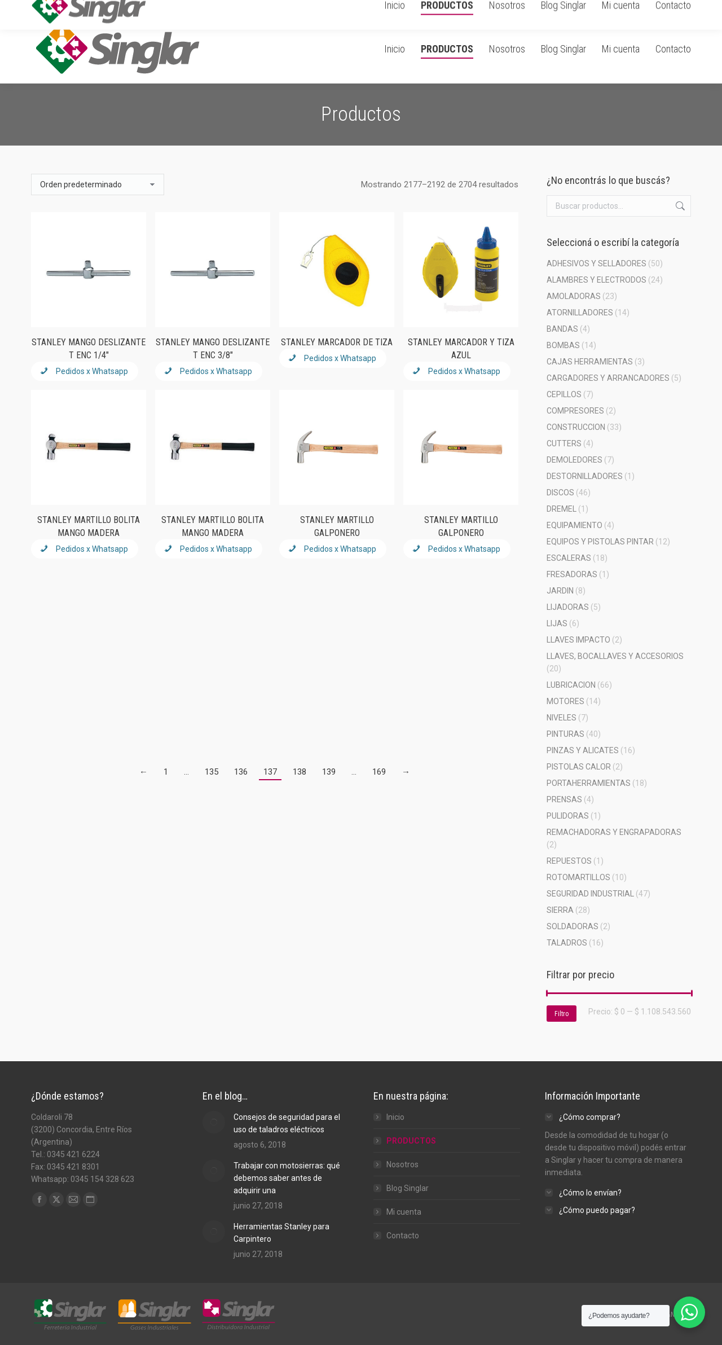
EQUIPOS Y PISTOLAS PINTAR (600, 541)
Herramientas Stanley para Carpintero (281, 1232)
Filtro (561, 1014)
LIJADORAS (568, 607)
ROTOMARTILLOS (578, 877)
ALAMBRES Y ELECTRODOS (596, 279)
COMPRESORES (575, 410)
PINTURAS (565, 734)
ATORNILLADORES (580, 312)
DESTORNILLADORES (585, 476)
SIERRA (560, 910)
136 (241, 772)
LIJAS (557, 623)
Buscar (679, 206)
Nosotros (402, 1164)
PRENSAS (564, 799)
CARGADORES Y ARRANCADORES (608, 378)
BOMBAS (563, 345)
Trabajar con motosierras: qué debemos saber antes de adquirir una (287, 1178)
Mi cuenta (403, 1211)
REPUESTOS (569, 860)
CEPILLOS (564, 394)
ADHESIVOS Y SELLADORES (596, 263)
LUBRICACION (571, 684)
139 (329, 772)
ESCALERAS (569, 557)
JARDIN (560, 590)
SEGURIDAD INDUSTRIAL (590, 893)
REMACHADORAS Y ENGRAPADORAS (614, 832)
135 (211, 772)
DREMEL (561, 508)
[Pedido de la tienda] (97, 184)
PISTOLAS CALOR (579, 766)
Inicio (395, 1117)
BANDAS (562, 328)
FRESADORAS (572, 574)
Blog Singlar (407, 1188)
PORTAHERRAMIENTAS (589, 783)
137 (270, 772)
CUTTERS (564, 443)
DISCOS (560, 492)
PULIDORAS (568, 815)
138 (299, 772)
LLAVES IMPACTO (578, 639)
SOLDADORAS (572, 926)
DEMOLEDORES (574, 459)
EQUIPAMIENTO (574, 525)
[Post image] (213, 1122)
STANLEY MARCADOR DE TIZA (337, 342)
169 (379, 772)
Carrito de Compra (566, 7)
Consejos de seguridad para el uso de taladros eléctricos (287, 1123)
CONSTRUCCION (576, 427)
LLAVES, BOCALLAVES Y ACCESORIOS (615, 656)
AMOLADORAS (574, 296)
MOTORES (565, 701)
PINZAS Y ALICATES (583, 750)
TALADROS (567, 942)
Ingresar (629, 7)
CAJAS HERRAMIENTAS (590, 361)
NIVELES (561, 717)
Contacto (402, 1235)
